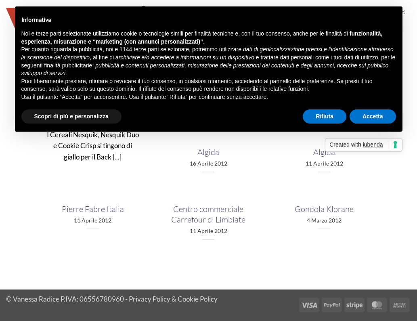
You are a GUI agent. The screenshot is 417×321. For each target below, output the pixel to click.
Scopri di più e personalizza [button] (71, 116)
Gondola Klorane (324, 209)
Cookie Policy (198, 299)
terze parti (146, 49)
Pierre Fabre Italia (93, 209)
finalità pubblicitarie (68, 65)
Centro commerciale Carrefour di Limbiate (208, 214)
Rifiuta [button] (324, 116)
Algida (208, 152)
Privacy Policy (149, 299)
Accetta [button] (373, 116)
